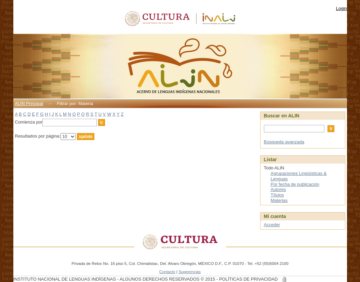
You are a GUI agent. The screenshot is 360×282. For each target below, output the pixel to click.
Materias (279, 200)
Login (341, 8)
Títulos (277, 194)
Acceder (272, 224)
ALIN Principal (29, 103)
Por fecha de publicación (295, 184)
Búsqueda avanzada (284, 141)
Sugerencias (189, 271)
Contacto (167, 271)
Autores (278, 189)
